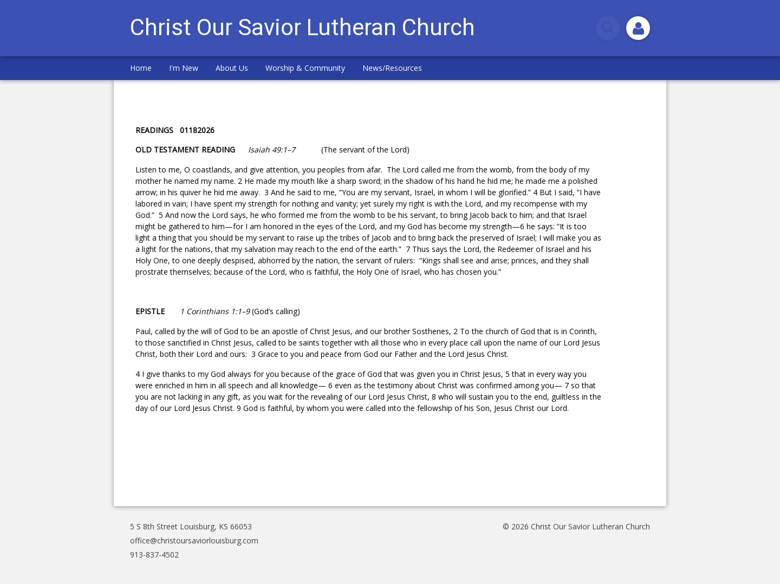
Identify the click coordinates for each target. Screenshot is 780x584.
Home (141, 68)
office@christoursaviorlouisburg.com (194, 540)
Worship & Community (305, 68)
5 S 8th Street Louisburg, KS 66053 (191, 526)
